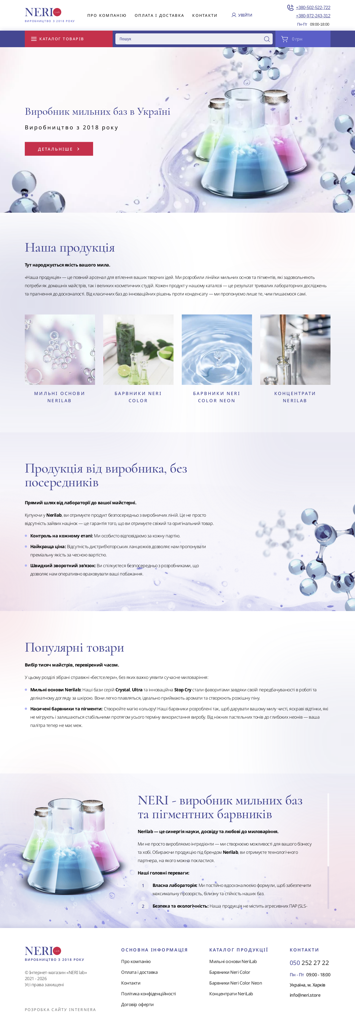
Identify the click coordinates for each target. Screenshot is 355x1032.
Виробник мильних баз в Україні (97, 111)
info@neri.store (305, 995)
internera (82, 1009)
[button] (26, 195)
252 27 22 (309, 962)
